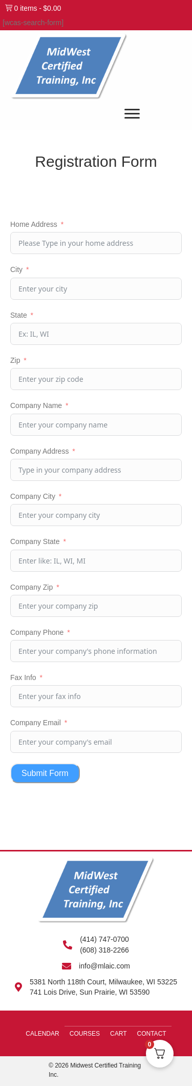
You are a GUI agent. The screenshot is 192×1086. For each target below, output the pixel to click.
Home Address (33, 224)
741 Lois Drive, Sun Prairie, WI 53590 (90, 992)
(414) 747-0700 (104, 939)
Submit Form (45, 773)
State (18, 315)
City (16, 269)
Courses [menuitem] (85, 1033)
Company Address (39, 451)
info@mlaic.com (104, 966)
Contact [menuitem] (151, 1033)
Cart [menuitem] (118, 1033)
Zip (15, 360)
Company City (32, 496)
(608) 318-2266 (104, 950)
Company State (35, 541)
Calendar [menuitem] (42, 1033)
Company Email (35, 723)
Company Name (36, 405)
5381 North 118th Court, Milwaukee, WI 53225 (103, 982)
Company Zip (31, 587)
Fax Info (23, 677)
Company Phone (36, 632)
